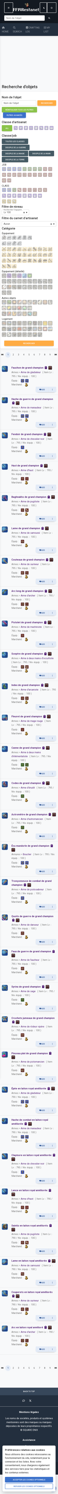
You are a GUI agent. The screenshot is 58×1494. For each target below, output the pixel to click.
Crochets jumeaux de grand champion (33, 1018)
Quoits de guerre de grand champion (32, 916)
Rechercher (47, 103)
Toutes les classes (15, 141)
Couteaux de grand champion (28, 559)
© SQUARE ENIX (29, 1430)
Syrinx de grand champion (26, 986)
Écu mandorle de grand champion (30, 845)
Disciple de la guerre (15, 147)
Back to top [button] (29, 1391)
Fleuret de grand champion (26, 716)
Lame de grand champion (25, 528)
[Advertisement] (28, 57)
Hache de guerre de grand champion (32, 399)
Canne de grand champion (26, 747)
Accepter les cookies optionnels (29, 1480)
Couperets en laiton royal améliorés (32, 1292)
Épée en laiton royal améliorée (28, 1088)
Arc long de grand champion (27, 591)
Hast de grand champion (25, 465)
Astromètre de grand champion (29, 814)
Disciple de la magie (15, 154)
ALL (7, 128)
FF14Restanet (26, 7)
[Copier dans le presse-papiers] (46, 367)
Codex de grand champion (26, 783)
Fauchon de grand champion (27, 367)
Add (42, 390)
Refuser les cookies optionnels (29, 1486)
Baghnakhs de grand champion (28, 497)
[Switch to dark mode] (43, 7)
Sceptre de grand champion (27, 653)
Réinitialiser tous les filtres (19, 110)
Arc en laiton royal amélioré (27, 1327)
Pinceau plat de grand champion (29, 1053)
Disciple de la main (41, 154)
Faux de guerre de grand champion (31, 951)
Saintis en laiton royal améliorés (29, 1225)
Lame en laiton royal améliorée (29, 1260)
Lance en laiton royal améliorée (29, 1190)
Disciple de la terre (15, 160)
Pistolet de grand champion (27, 622)
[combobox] (15, 212)
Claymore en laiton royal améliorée (31, 1155)
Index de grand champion (25, 685)
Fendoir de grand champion (26, 434)
